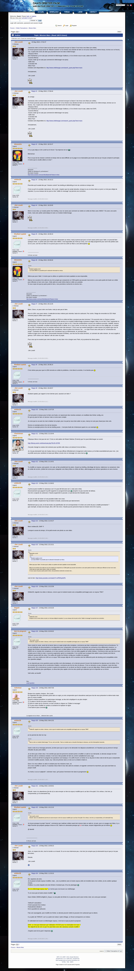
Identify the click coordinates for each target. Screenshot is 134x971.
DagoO (16, 608)
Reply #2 (34, 144)
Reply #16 (34, 586)
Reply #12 (34, 461)
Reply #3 (34, 179)
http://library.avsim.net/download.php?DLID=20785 (44, 443)
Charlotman (18, 433)
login (27, 16)
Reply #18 (34, 631)
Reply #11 (34, 433)
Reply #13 (34, 483)
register (33, 16)
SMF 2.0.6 (59, 957)
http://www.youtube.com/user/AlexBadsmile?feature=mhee (43, 174)
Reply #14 (34, 521)
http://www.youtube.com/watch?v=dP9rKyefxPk (51, 578)
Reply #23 (34, 846)
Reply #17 (34, 608)
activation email (27, 18)
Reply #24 (34, 873)
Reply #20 (34, 720)
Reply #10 (34, 409)
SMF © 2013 (66, 957)
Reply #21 (34, 786)
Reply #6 (34, 260)
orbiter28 (17, 179)
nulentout (17, 688)
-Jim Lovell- (18, 42)
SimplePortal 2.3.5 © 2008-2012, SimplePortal (67, 958)
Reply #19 (34, 688)
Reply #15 (34, 544)
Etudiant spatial (20, 234)
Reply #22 (34, 807)
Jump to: (102, 951)
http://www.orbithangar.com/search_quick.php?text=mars (64, 68)
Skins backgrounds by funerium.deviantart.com (68, 960)
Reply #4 (34, 205)
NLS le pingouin (20, 631)
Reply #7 (34, 304)
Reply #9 (34, 388)
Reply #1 (34, 91)
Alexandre (18, 144)
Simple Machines (74, 957)
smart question (30, 683)
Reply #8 (34, 364)
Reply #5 (34, 234)
